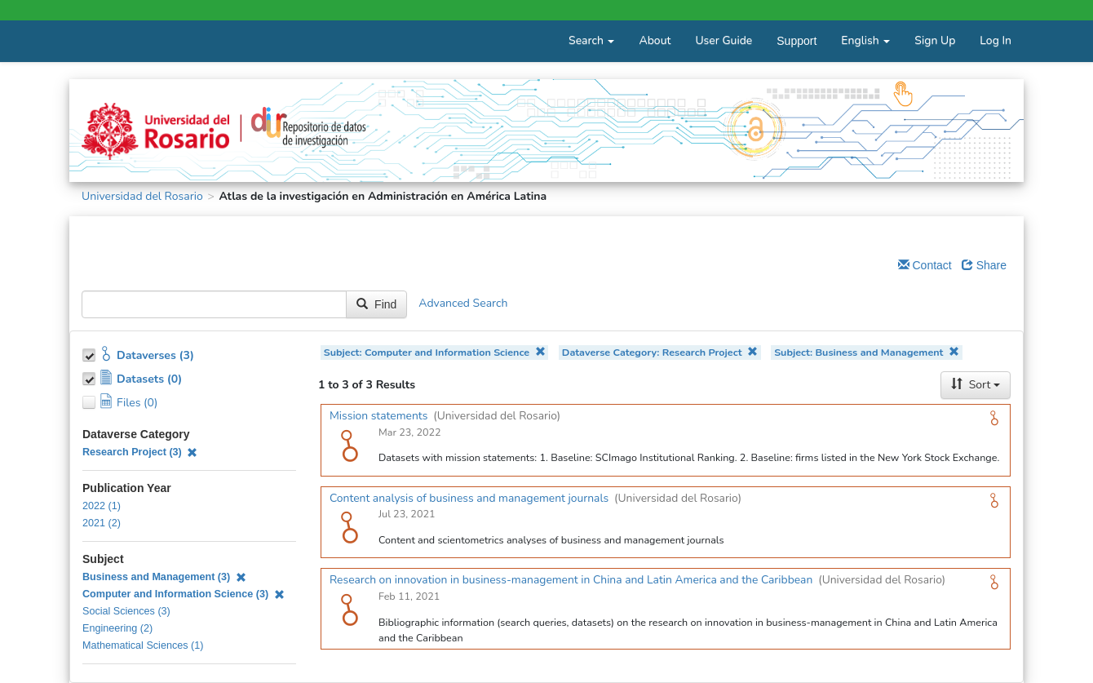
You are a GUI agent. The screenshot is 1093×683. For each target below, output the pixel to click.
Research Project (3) (139, 452)
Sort (975, 385)
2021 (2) (101, 523)
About (654, 40)
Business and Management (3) (164, 577)
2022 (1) (101, 506)
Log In (995, 40)
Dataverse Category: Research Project (660, 352)
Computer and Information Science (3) (183, 594)
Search (591, 40)
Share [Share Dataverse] (984, 265)
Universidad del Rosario (142, 196)
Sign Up (934, 40)
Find (376, 304)
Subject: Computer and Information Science (435, 352)
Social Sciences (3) (126, 611)
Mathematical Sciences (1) (142, 645)
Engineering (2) (117, 628)
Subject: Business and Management (866, 352)
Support (796, 40)
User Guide (723, 40)
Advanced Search (462, 303)
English (865, 40)
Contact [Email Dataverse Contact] (925, 265)
